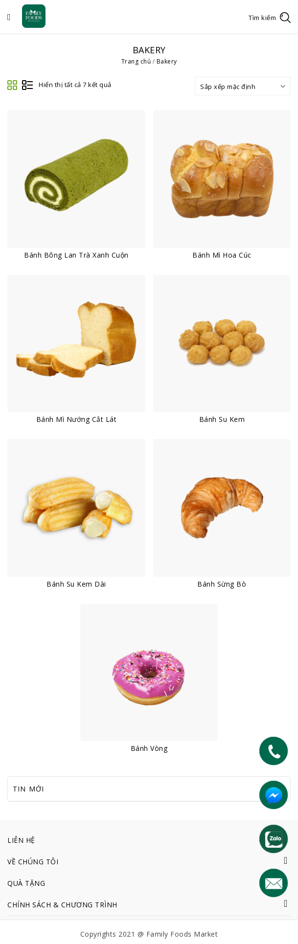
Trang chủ (136, 61)
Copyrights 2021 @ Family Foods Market (149, 934)
